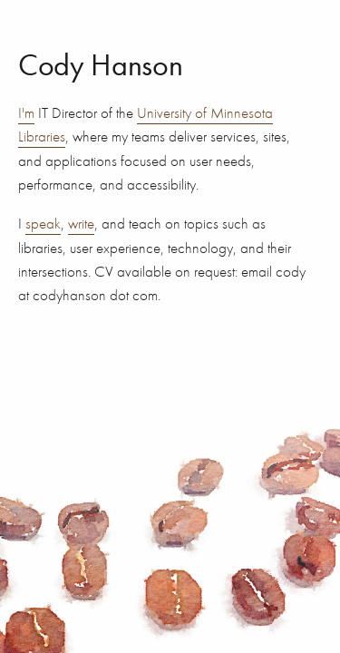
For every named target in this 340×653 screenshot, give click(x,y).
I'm (26, 112)
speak (43, 223)
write (81, 223)
